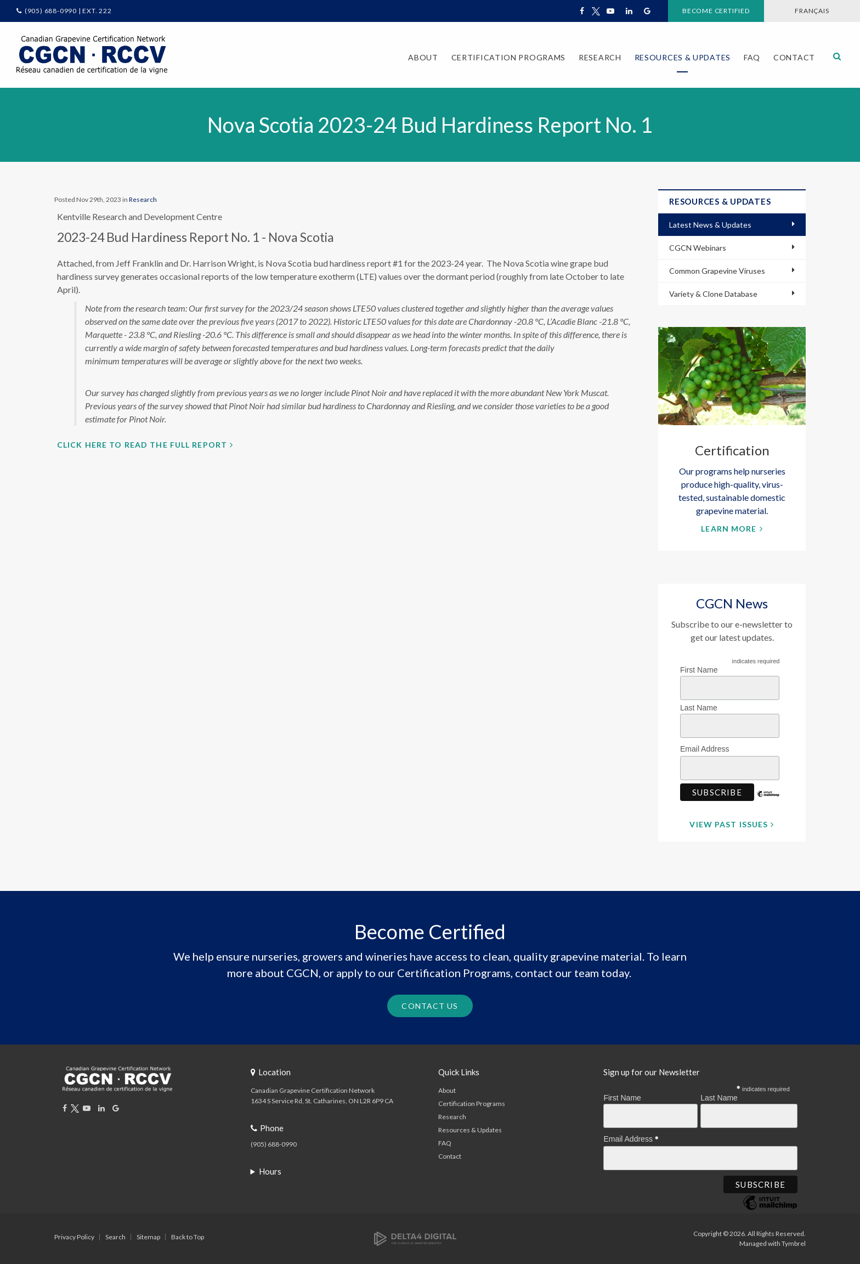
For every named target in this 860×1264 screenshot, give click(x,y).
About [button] (423, 57)
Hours (270, 1171)
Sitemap (148, 1237)
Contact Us (429, 1006)
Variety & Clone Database (713, 293)
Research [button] (600, 57)
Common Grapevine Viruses (717, 270)
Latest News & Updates (710, 224)
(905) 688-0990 (274, 1144)
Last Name (698, 707)
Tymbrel (794, 1243)
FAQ (752, 57)
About (447, 1090)
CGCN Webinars (697, 247)
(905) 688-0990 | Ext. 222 (68, 11)
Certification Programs (471, 1103)
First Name (698, 669)
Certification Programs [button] (508, 57)
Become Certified (716, 11)
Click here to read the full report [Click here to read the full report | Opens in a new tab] (142, 444)
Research (143, 199)
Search (115, 1237)
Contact (794, 57)
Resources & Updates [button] (683, 57)
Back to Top (187, 1237)
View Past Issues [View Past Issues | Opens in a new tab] (728, 824)
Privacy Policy (74, 1237)
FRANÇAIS (812, 11)
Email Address (707, 747)
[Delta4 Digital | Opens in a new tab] (415, 1238)
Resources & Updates (470, 1130)
